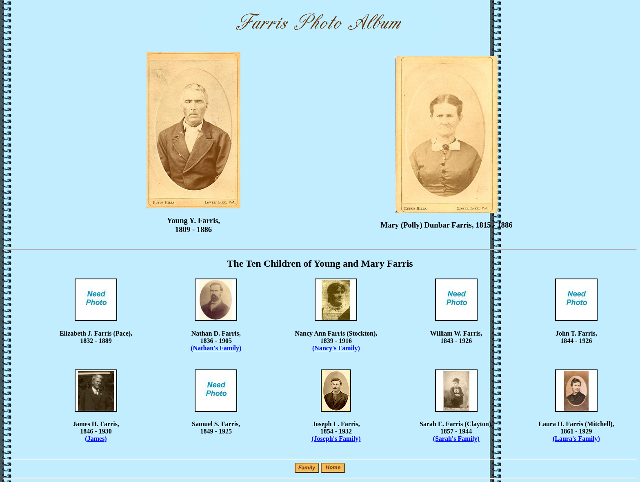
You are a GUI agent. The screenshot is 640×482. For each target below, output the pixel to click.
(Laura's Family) (576, 438)
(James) (96, 438)
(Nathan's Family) (216, 348)
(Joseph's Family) (335, 438)
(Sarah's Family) (456, 438)
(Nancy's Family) (336, 348)
